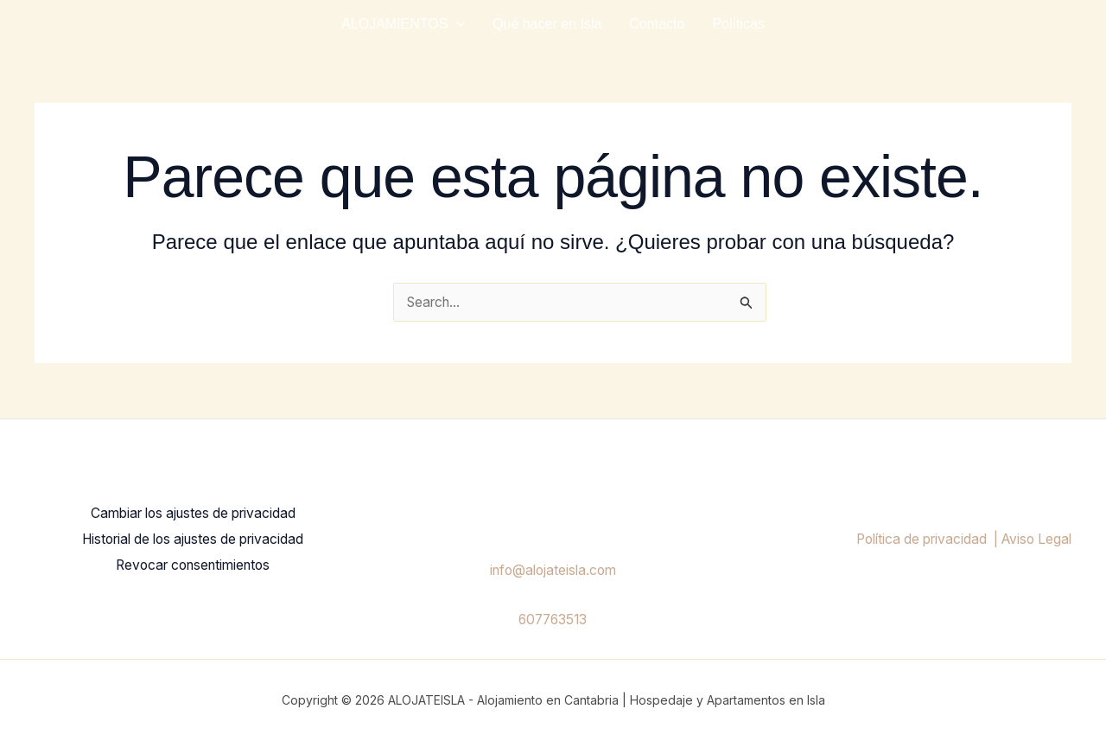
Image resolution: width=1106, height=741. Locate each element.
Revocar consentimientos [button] (193, 563)
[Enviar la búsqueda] (746, 304)
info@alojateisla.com (553, 570)
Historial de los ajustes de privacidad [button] (192, 539)
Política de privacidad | (919, 539)
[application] (456, 24)
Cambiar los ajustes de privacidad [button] (193, 515)
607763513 (553, 619)
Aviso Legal (1034, 539)
